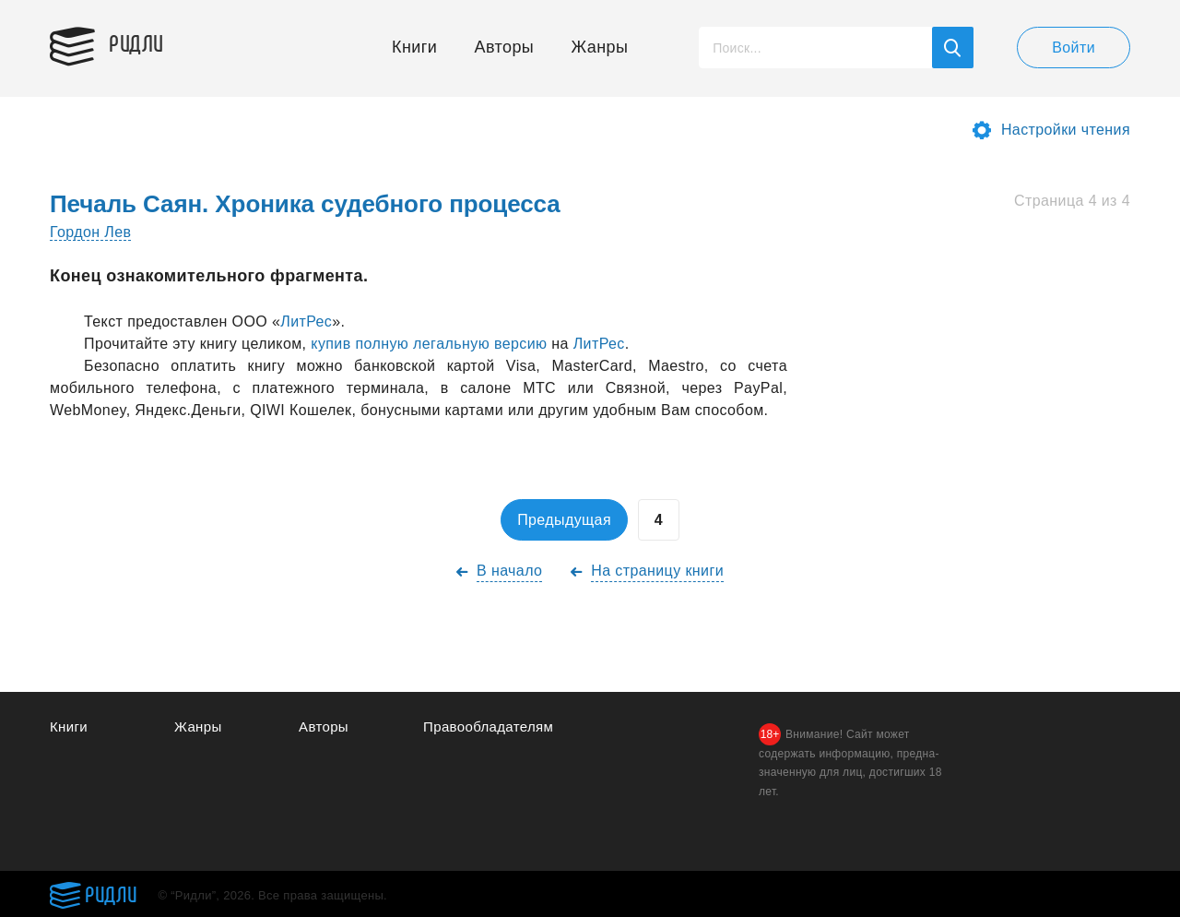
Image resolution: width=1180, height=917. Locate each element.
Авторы (505, 47)
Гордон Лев (90, 232)
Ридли (136, 42)
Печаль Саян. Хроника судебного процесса (305, 204)
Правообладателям (488, 726)
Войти (1073, 47)
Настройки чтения (1065, 129)
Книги (414, 47)
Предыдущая (564, 520)
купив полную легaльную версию (429, 343)
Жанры (600, 47)
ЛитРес (306, 321)
